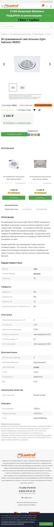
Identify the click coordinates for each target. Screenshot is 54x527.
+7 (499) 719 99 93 (46, 1)
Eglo (35, 269)
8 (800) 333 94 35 (27, 491)
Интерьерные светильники (20, 34)
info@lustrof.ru (27, 497)
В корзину (14, 198)
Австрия (37, 274)
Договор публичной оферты (27, 505)
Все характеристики (43, 105)
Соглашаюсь (46, 524)
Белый (36, 367)
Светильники (39, 34)
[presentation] (4, 64)
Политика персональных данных (27, 502)
